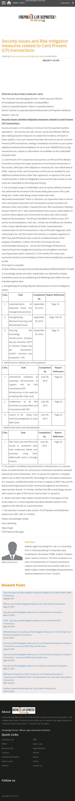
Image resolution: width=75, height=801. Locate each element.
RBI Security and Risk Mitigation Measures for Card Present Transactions (34, 604)
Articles (36, 752)
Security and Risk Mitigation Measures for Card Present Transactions (32, 612)
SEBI (35, 739)
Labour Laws (7, 761)
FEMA (30, 56)
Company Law (8, 739)
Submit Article (65, 3)
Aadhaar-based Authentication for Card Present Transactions (29, 688)
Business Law (7, 748)
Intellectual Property (10, 757)
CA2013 (22, 3)
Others (36, 761)
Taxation (5, 752)
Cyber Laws (23, 56)
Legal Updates (40, 56)
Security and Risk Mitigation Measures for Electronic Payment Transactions (35, 666)
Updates (15, 3)
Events (35, 757)
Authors (5, 765)
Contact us (37, 765)
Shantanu (13, 56)
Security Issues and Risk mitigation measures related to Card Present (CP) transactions (35, 45)
